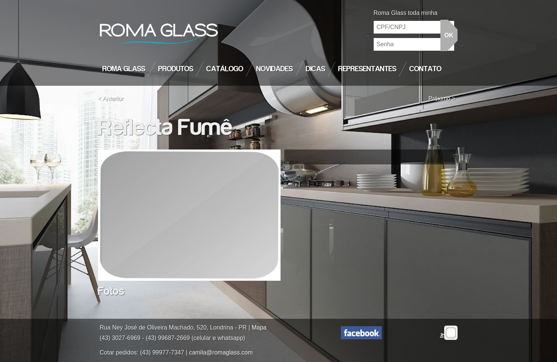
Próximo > (441, 98)
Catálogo (224, 69)
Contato (425, 69)
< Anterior (111, 98)
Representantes (367, 69)
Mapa (258, 327)
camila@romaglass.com (221, 352)
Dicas (315, 69)
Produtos (175, 69)
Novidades (274, 69)
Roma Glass (123, 69)
